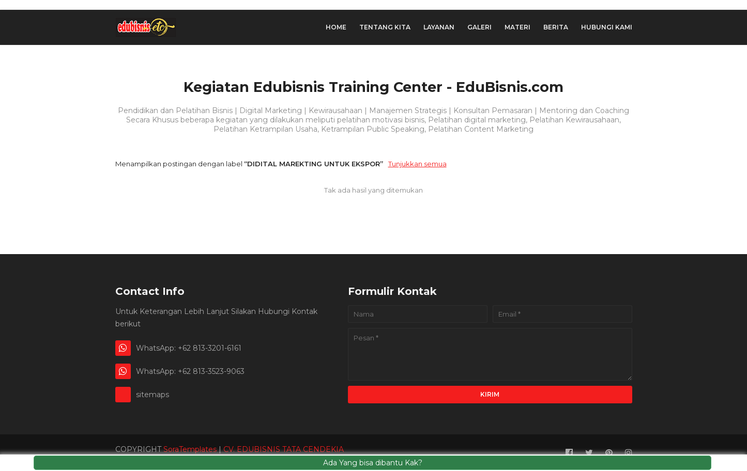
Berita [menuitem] (555, 27)
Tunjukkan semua (417, 164)
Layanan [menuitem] (438, 27)
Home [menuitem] (336, 27)
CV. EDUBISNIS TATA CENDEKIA (283, 449)
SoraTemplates (190, 449)
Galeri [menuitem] (479, 27)
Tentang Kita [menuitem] (384, 27)
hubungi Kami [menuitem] (606, 27)
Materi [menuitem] (517, 27)
